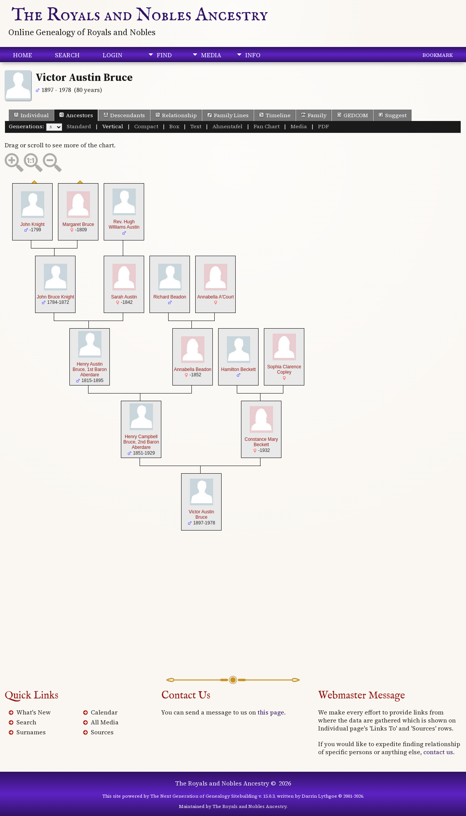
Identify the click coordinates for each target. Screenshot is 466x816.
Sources (102, 732)
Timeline (275, 115)
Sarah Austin (124, 297)
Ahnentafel (227, 126)
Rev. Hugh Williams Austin (124, 224)
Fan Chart (267, 126)
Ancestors (76, 115)
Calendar (104, 712)
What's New (33, 712)
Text (195, 126)
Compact (146, 126)
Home (22, 55)
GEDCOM (352, 115)
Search (67, 55)
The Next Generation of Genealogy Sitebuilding (203, 796)
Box (174, 126)
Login (112, 55)
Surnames (31, 732)
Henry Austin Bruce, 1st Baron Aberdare (90, 369)
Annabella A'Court (215, 297)
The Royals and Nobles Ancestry (139, 15)
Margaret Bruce (78, 224)
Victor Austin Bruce (201, 514)
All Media (105, 722)
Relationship (176, 115)
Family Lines (228, 115)
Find (164, 55)
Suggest (392, 115)
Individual (31, 115)
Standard (79, 126)
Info (252, 55)
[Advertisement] (233, 614)
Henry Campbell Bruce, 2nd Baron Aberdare (141, 442)
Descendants (124, 115)
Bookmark (438, 55)
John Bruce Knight (55, 297)
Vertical (112, 126)
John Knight (33, 224)
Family (313, 115)
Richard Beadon (169, 297)
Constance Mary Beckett (261, 442)
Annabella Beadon (192, 369)
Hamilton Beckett (238, 369)
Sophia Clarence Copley (284, 369)
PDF (323, 126)
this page (270, 712)
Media (211, 55)
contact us (438, 752)
